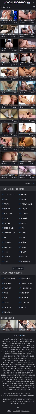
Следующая (29, 183)
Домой (9, 411)
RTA (18, 407)
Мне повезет (25, 411)
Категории (16, 411)
